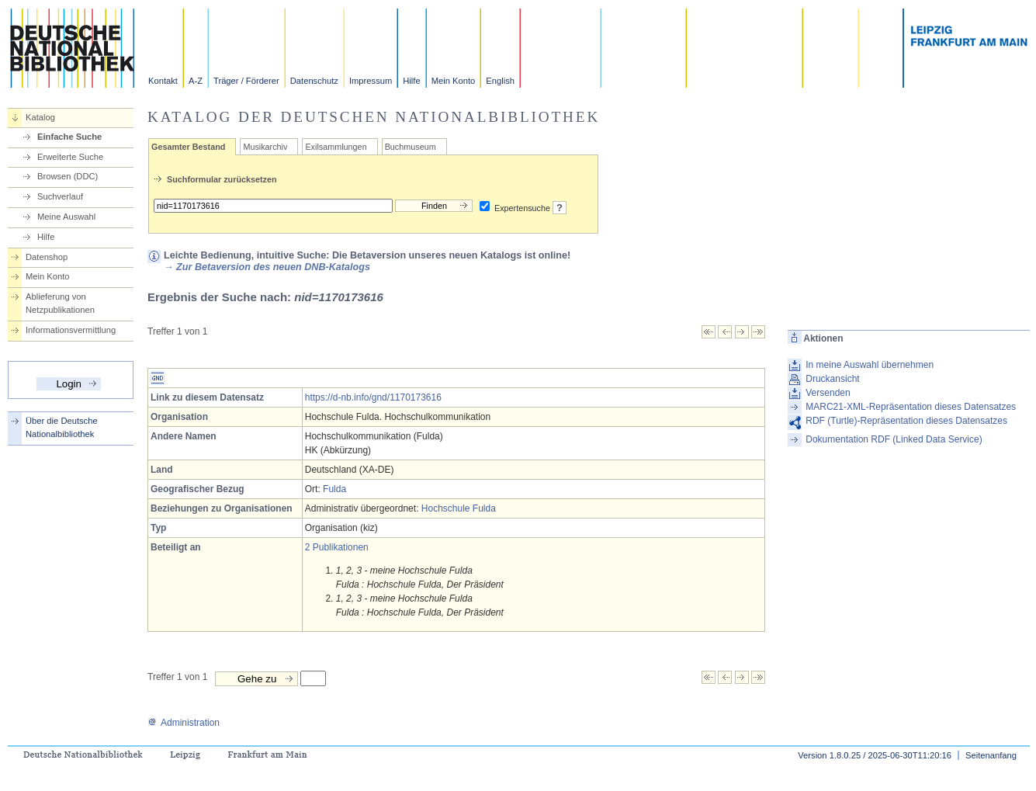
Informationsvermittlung (71, 330)
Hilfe (411, 80)
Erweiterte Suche (70, 156)
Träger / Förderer (246, 80)
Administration (183, 722)
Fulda (334, 489)
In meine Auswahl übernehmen (870, 364)
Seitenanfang (991, 755)
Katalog (40, 117)
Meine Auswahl (66, 216)
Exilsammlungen (335, 146)
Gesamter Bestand (188, 146)
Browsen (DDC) (67, 176)
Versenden (828, 392)
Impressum (370, 80)
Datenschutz (314, 80)
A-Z (196, 80)
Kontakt (163, 80)
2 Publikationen (337, 547)
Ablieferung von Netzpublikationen (60, 303)
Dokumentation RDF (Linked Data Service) (894, 439)
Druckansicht (832, 378)
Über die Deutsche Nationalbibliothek (62, 427)
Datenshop (47, 257)
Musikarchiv (265, 146)
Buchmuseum (410, 146)
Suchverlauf (60, 196)
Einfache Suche (69, 136)
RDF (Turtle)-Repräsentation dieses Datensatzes (906, 420)
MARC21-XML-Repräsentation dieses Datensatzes (911, 406)
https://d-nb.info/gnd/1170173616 (373, 397)
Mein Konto (453, 80)
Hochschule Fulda (458, 508)
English (500, 80)
